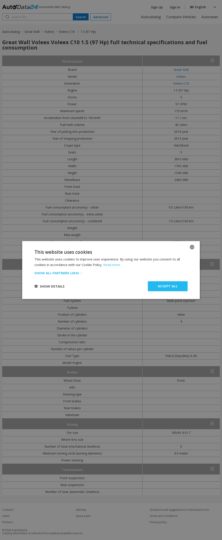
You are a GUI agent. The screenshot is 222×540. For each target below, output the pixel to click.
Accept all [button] (168, 286)
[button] (111, 273)
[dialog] (111, 270)
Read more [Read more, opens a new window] (111, 264)
